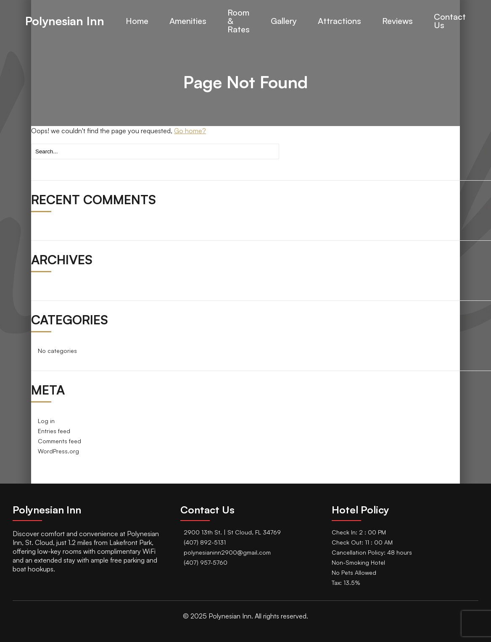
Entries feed (54, 430)
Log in (46, 420)
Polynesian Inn (64, 21)
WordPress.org (58, 451)
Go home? (190, 130)
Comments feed (59, 441)
